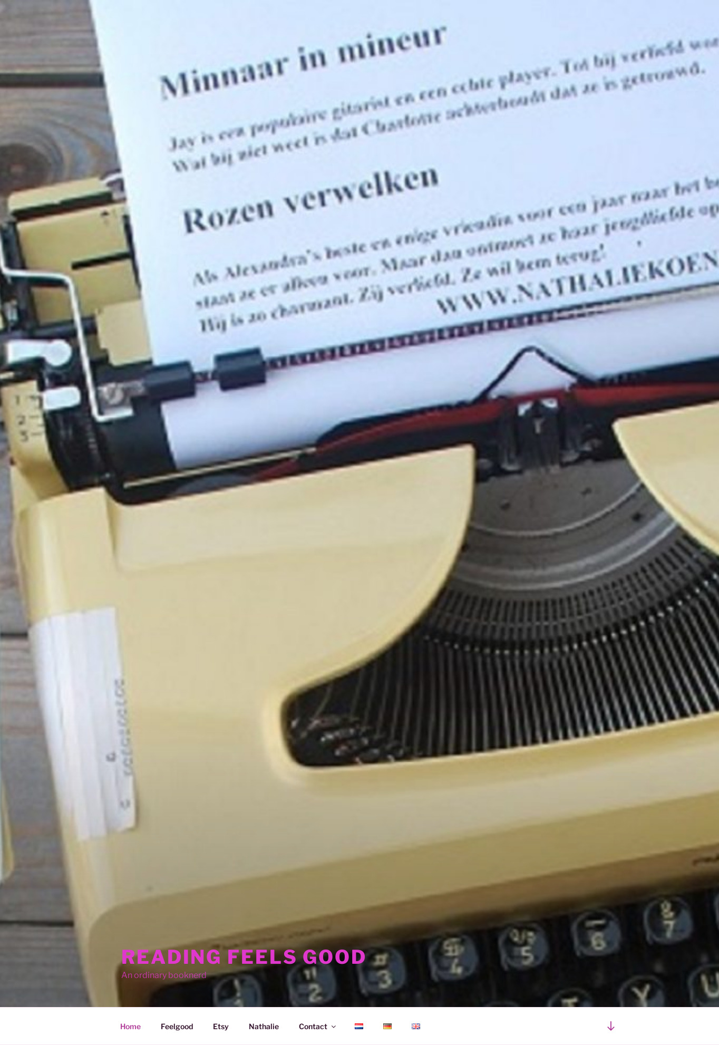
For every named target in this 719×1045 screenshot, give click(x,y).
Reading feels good (244, 957)
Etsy (221, 1026)
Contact (318, 1026)
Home (130, 1026)
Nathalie (264, 1026)
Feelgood (177, 1026)
